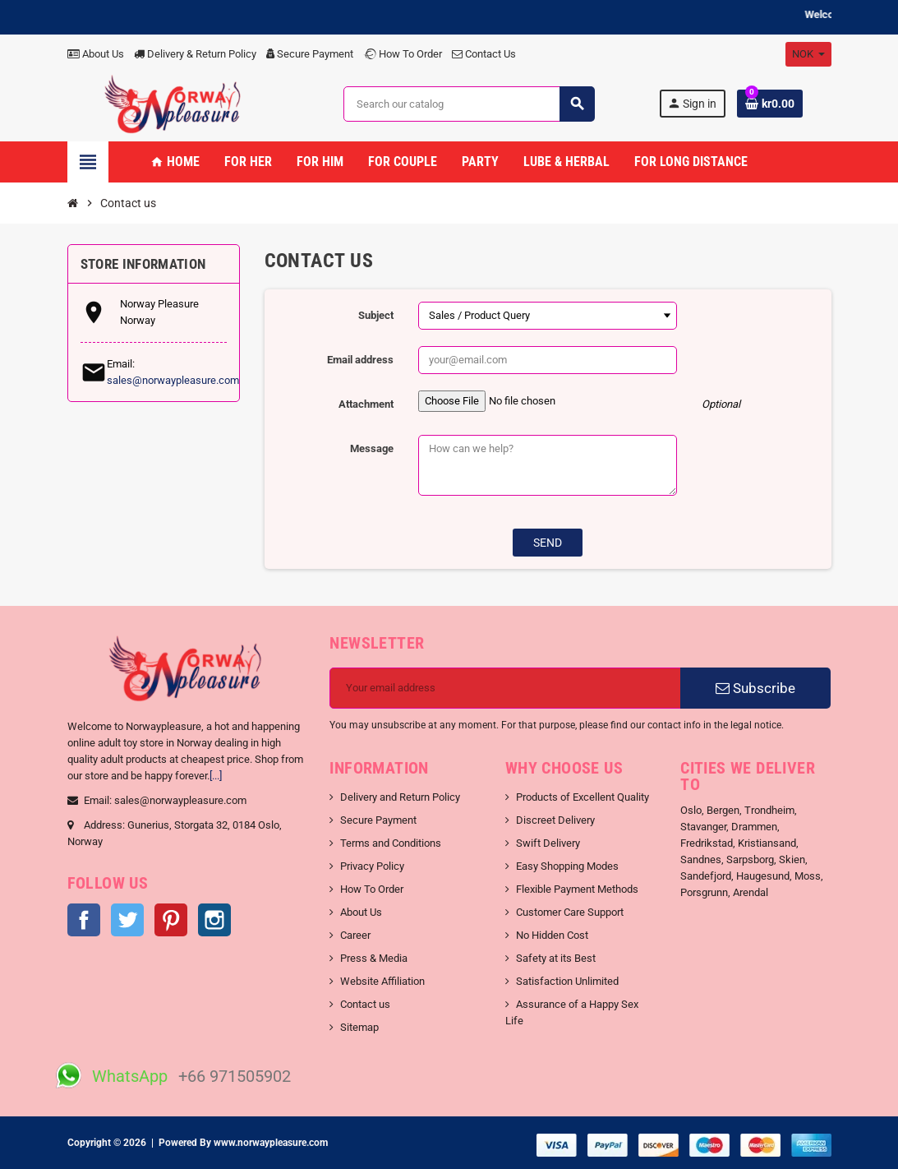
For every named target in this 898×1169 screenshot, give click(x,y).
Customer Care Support (570, 912)
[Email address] (505, 688)
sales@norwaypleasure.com (173, 380)
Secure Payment (309, 54)
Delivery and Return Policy (400, 797)
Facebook (83, 919)
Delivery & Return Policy (195, 54)
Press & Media (374, 958)
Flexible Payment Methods (577, 889)
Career (355, 935)
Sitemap (359, 1027)
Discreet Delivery (555, 820)
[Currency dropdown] (808, 54)
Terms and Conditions (390, 843)
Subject (376, 315)
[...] (216, 775)
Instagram (214, 919)
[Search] (469, 104)
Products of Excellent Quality (582, 797)
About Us (95, 54)
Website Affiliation (382, 981)
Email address (360, 359)
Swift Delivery (548, 843)
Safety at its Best (556, 958)
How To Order (402, 54)
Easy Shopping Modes (567, 866)
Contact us (365, 1004)
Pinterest (170, 919)
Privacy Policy (372, 866)
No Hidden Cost (552, 935)
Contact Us (484, 54)
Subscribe (755, 688)
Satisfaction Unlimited (567, 981)
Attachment (366, 404)
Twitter (127, 919)
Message (372, 448)
